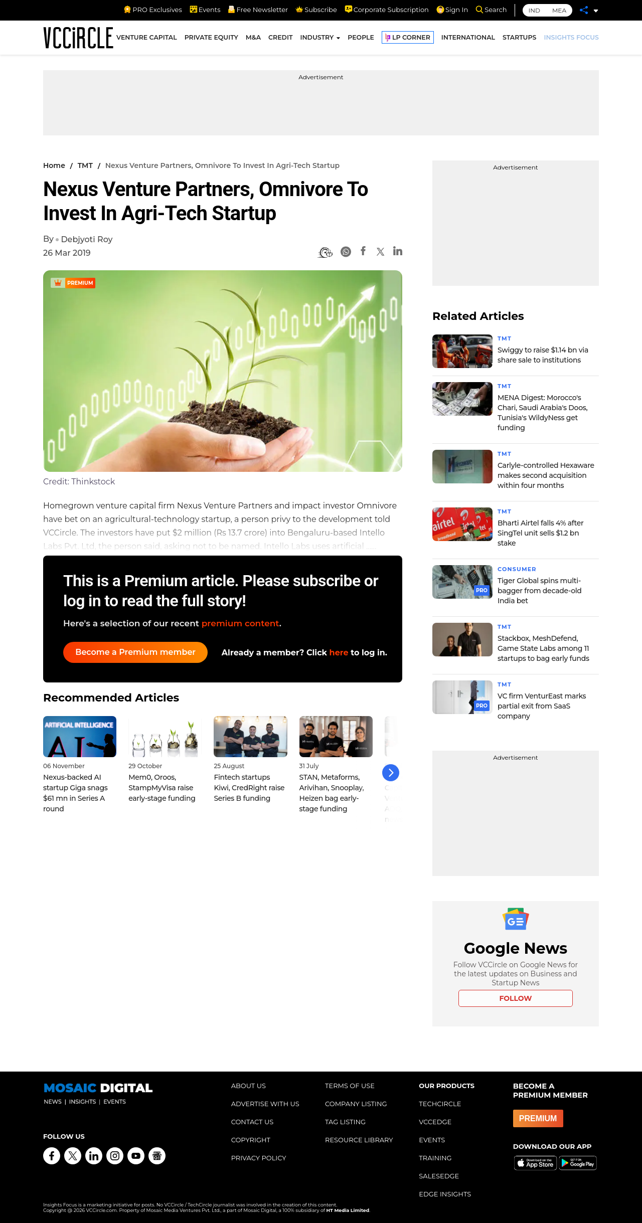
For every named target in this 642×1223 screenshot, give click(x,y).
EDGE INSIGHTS (445, 1194)
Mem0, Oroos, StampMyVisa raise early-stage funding (161, 783)
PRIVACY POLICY (258, 1158)
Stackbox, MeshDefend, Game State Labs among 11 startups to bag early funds (543, 648)
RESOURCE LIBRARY (359, 1140)
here (339, 652)
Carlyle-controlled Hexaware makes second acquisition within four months (546, 475)
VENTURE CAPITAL (146, 39)
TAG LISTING (345, 1122)
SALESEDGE (439, 1176)
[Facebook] (363, 252)
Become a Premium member (138, 652)
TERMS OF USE (350, 1086)
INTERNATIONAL (468, 39)
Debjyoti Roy (86, 239)
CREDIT (280, 39)
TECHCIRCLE (440, 1104)
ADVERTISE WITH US (265, 1104)
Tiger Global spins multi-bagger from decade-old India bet (540, 590)
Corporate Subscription (387, 10)
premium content (240, 623)
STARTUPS (519, 39)
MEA (559, 10)
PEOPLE (361, 39)
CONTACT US (252, 1122)
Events (205, 10)
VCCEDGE (435, 1122)
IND (534, 10)
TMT (85, 165)
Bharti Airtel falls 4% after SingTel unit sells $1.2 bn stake (540, 533)
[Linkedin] (397, 252)
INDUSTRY (317, 39)
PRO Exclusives (152, 10)
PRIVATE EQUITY (211, 39)
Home (54, 165)
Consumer (518, 569)
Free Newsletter (258, 10)
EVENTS (432, 1140)
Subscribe (316, 10)
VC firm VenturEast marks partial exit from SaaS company (542, 706)
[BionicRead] (325, 253)
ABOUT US (248, 1086)
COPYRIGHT (250, 1140)
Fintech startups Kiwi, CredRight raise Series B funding (249, 783)
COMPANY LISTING (356, 1104)
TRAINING (435, 1158)
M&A (253, 39)
